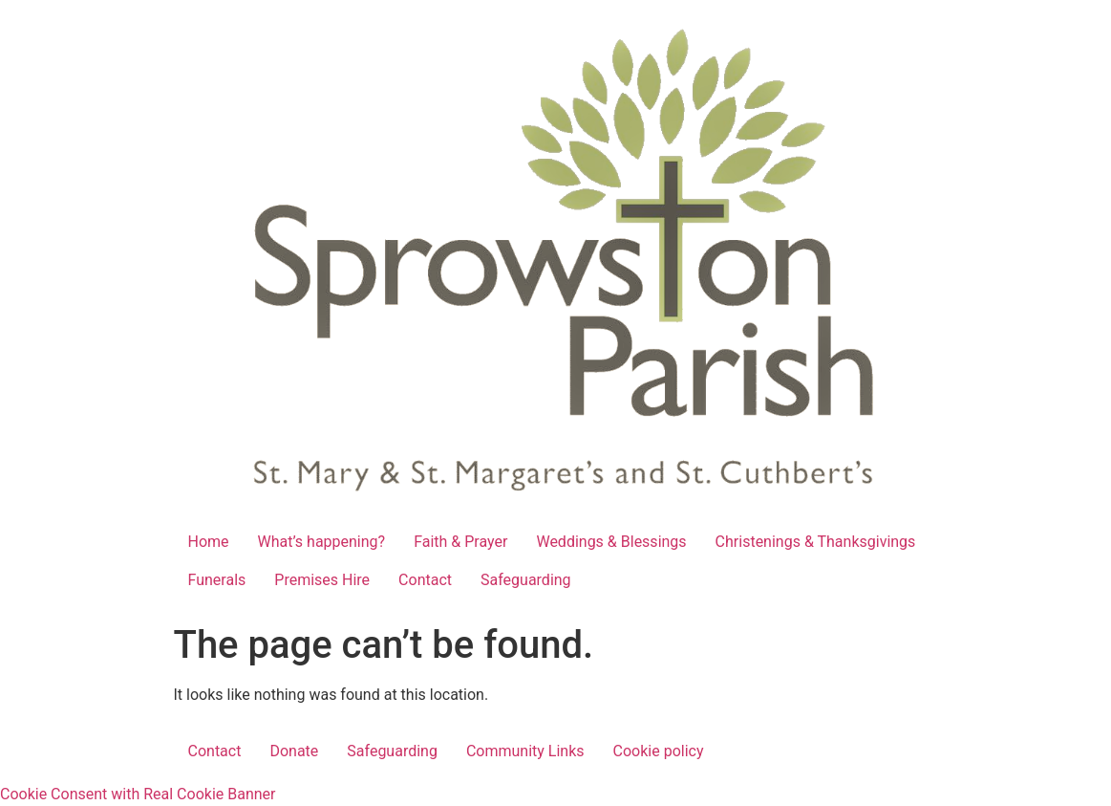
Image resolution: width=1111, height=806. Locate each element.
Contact (425, 580)
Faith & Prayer (460, 542)
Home (208, 542)
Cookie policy (658, 751)
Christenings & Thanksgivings (816, 542)
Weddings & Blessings (611, 542)
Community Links (525, 751)
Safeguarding (526, 580)
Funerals (217, 580)
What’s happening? (322, 542)
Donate (293, 751)
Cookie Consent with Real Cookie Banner (137, 794)
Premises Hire (322, 580)
